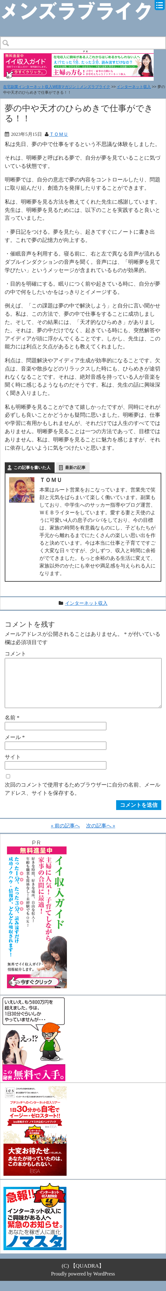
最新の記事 (75, 467)
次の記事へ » (100, 836)
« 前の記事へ (65, 836)
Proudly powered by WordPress (83, 1284)
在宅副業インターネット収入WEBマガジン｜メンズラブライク (56, 87)
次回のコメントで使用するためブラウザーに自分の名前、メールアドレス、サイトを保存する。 (82, 799)
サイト (13, 767)
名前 (12, 728)
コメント (15, 653)
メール (15, 747)
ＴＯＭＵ (58, 134)
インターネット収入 (134, 87)
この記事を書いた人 (32, 467)
